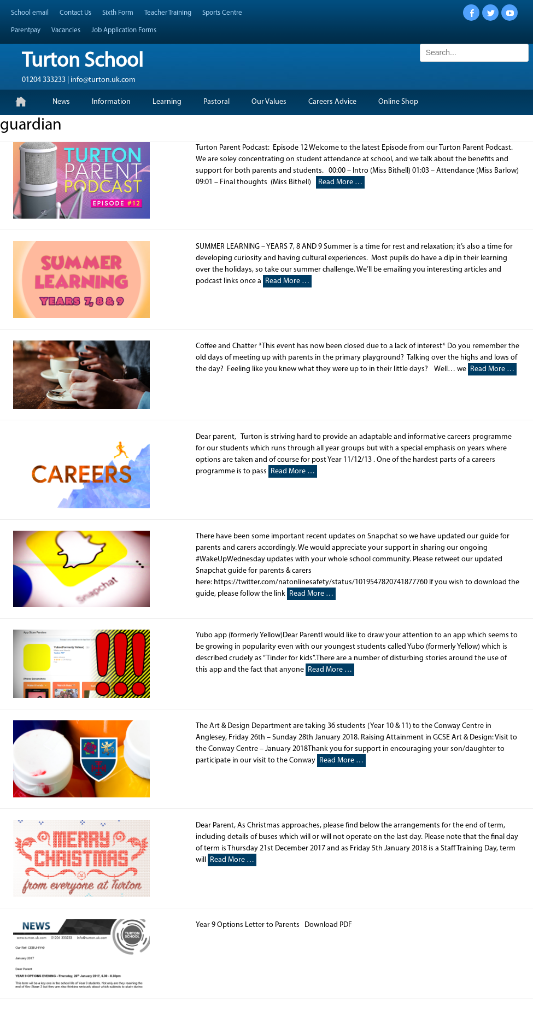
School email (30, 12)
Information (111, 102)
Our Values (268, 102)
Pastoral (216, 102)
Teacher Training (167, 12)
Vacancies (65, 30)
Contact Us (75, 12)
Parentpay (25, 30)
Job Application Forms (123, 30)
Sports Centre (222, 12)
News (61, 102)
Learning (167, 102)
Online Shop (398, 102)
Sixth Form (117, 12)
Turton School (82, 61)
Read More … (340, 182)
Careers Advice (332, 102)
